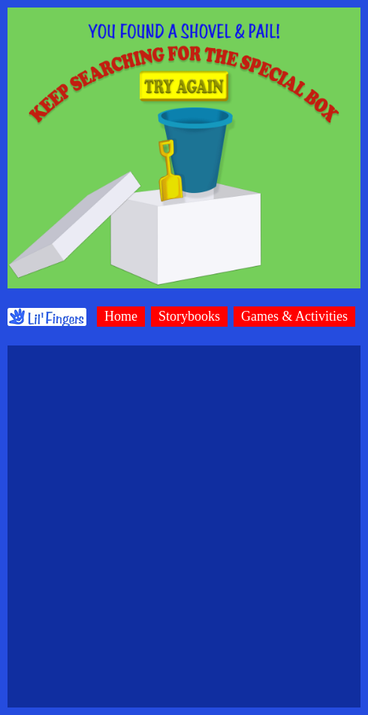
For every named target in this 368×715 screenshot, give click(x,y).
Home (120, 316)
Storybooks (189, 316)
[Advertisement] (181, 526)
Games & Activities (294, 316)
